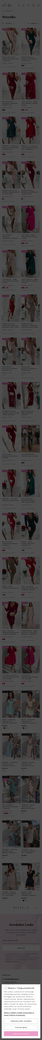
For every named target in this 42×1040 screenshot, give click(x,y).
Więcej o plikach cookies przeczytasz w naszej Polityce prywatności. (19, 1014)
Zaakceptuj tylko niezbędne (21, 1021)
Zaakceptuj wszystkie (21, 1034)
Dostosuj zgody (21, 1027)
